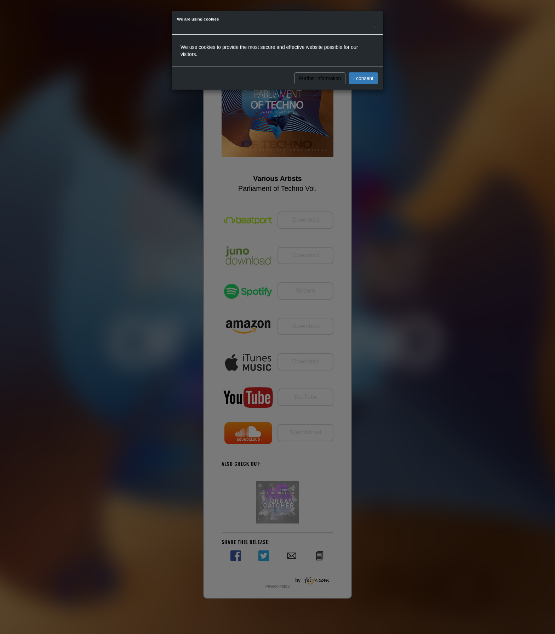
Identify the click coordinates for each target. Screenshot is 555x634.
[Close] (376, 25)
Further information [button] (320, 78)
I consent (363, 78)
